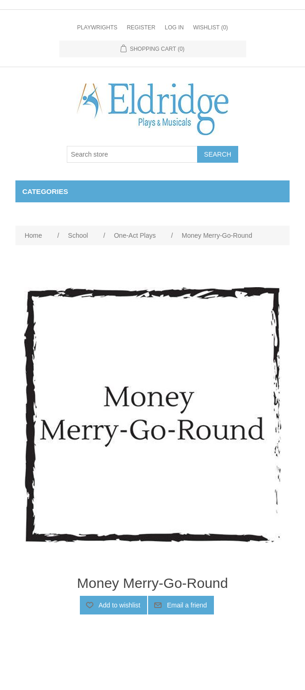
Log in (174, 27)
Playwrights (97, 27)
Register (141, 27)
